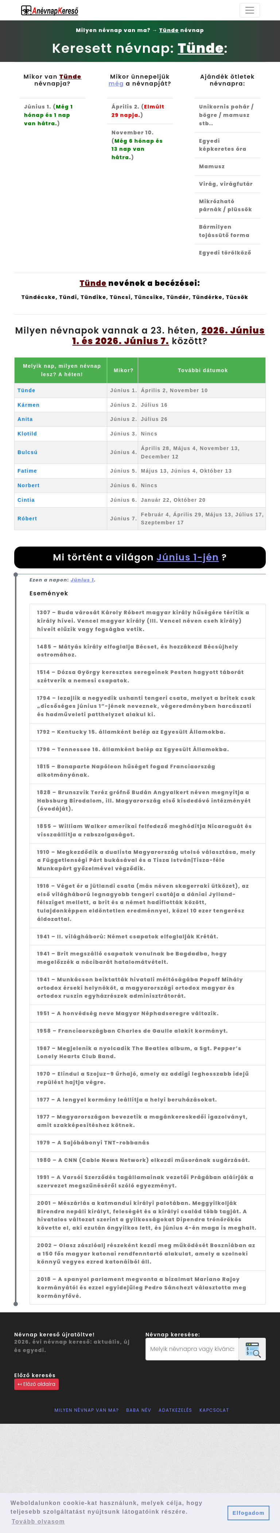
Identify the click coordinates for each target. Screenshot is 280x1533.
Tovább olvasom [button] (38, 1521)
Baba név (138, 1410)
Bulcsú (28, 452)
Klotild (27, 434)
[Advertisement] (140, 1478)
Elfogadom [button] (249, 1513)
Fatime (27, 471)
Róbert (27, 518)
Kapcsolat (214, 1410)
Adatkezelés (175, 1410)
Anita (25, 419)
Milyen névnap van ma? (87, 1410)
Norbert (29, 485)
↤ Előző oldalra (36, 1384)
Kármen (29, 405)
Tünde (27, 390)
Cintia (26, 500)
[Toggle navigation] (250, 10)
